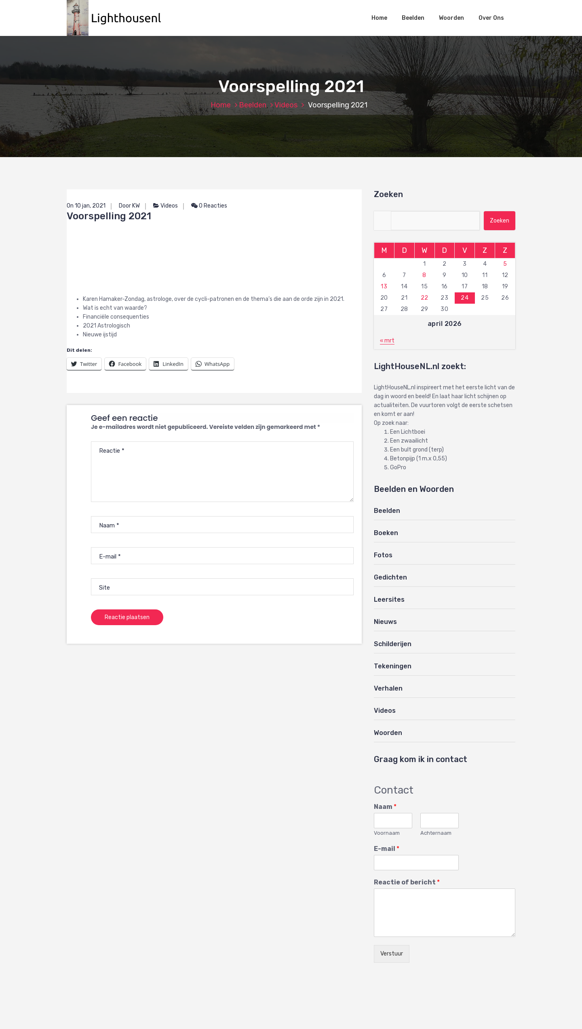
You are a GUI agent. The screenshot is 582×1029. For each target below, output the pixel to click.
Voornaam (387, 833)
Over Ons (491, 18)
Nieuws (385, 622)
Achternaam (435, 833)
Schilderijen (392, 644)
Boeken (386, 533)
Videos (285, 105)
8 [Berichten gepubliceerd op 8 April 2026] (424, 275)
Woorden (451, 18)
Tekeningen (392, 666)
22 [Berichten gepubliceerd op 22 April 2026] (424, 297)
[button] (118, 18)
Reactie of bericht (407, 882)
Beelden (413, 18)
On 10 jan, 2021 (86, 205)
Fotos (383, 555)
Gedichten (390, 577)
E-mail (386, 849)
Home (379, 18)
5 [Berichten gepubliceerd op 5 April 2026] (505, 263)
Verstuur (391, 953)
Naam (385, 807)
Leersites (389, 599)
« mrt (387, 340)
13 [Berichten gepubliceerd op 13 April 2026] (384, 286)
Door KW (129, 205)
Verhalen (388, 688)
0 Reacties (209, 205)
